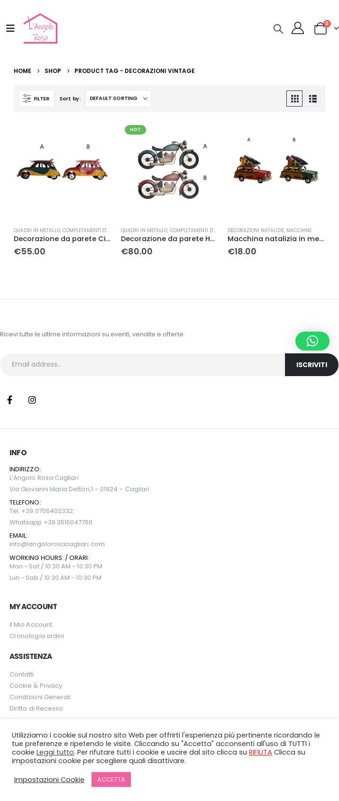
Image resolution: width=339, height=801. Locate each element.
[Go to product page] (62, 170)
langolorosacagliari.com (66, 544)
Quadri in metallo (37, 230)
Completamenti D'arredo (94, 230)
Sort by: (70, 98)
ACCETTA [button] (111, 779)
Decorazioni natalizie (256, 230)
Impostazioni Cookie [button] (49, 779)
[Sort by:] (118, 98)
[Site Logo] (39, 28)
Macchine (299, 230)
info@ (18, 544)
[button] (278, 29)
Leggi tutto (55, 752)
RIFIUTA (260, 752)
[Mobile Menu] (10, 28)
